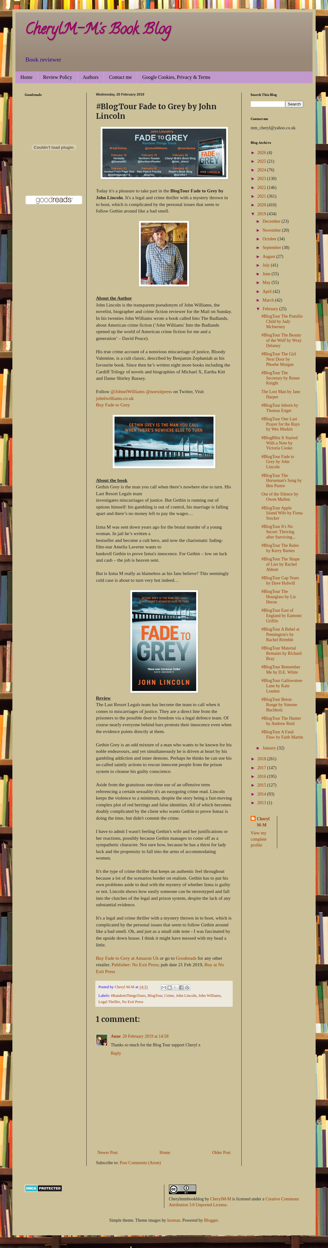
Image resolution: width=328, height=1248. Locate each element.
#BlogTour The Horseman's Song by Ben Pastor (281, 480)
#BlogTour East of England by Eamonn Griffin (281, 615)
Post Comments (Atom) (140, 1162)
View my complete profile (258, 839)
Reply (116, 1053)
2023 (262, 178)
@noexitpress (159, 391)
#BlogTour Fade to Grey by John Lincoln (277, 462)
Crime (169, 995)
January (269, 748)
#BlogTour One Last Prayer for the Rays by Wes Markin (280, 424)
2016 (262, 776)
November (272, 230)
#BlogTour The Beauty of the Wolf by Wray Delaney (281, 340)
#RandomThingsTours (128, 995)
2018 (262, 759)
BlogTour (155, 995)
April (267, 291)
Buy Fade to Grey (113, 404)
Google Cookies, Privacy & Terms (176, 77)
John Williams (209, 995)
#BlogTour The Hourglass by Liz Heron (278, 596)
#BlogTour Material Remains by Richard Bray (281, 653)
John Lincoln (186, 995)
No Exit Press (132, 1002)
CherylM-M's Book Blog (98, 30)
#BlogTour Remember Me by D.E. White (280, 670)
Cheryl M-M (263, 822)
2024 (262, 170)
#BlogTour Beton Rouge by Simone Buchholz (279, 704)
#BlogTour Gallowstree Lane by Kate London (281, 685)
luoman (173, 1220)
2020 (262, 205)
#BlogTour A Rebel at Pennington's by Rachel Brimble (280, 634)
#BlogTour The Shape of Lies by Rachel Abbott (280, 564)
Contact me (120, 77)
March (268, 300)
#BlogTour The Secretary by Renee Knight (280, 378)
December (271, 221)
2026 (262, 152)
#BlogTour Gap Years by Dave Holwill (280, 580)
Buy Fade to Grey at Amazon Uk (127, 958)
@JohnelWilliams (127, 391)
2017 (262, 768)
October (270, 239)
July (266, 265)
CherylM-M (220, 1199)
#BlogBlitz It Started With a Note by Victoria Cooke (279, 443)
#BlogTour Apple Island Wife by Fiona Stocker (282, 513)
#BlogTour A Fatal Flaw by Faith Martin (282, 735)
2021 (262, 196)
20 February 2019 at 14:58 (146, 1036)
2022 (262, 187)
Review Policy (57, 77)
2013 (262, 802)
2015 (262, 785)
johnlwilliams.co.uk (115, 398)
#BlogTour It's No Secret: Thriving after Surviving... (278, 531)
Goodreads (186, 958)
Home (26, 77)
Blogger (211, 1220)
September (272, 247)
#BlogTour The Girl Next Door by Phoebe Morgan (278, 359)
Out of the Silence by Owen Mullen (279, 497)
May (266, 282)
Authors (91, 77)
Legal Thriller (109, 1002)
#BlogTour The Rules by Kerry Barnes (280, 548)
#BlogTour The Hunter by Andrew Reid (281, 721)
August (269, 256)
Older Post (221, 1152)
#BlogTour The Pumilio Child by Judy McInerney (282, 321)
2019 (262, 214)
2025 (262, 161)
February (270, 309)
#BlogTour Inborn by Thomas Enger (279, 408)
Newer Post (107, 1152)
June (266, 274)
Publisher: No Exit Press (134, 964)
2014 (262, 794)
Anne (116, 1036)
